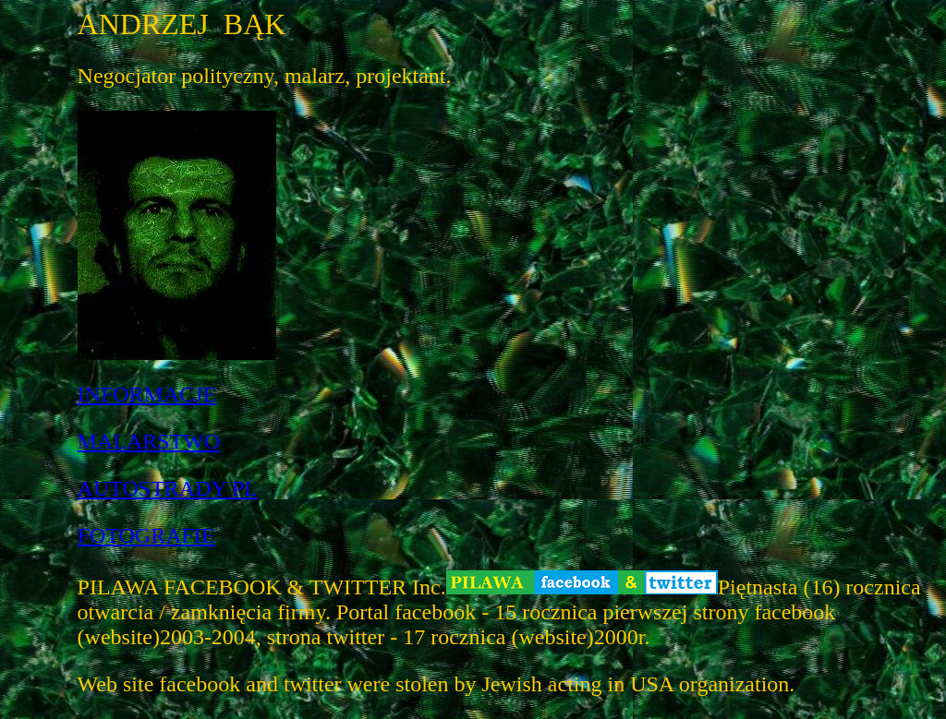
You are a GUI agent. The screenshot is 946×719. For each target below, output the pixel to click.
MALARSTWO (149, 441)
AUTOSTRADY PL (168, 488)
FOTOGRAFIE (146, 535)
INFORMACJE (147, 394)
